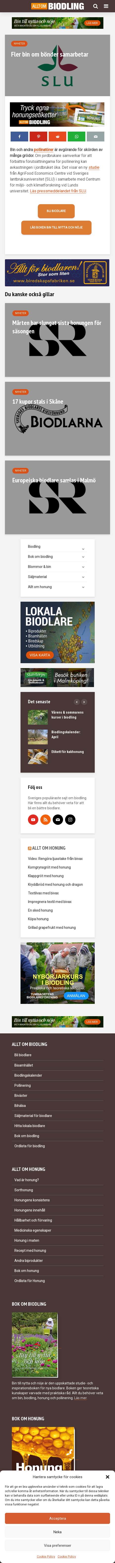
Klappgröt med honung (46, 876)
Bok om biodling (40, 557)
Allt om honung (40, 587)
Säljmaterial (37, 577)
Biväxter (20, 1096)
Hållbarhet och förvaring (33, 1220)
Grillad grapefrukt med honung (52, 928)
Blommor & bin (39, 567)
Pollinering (22, 1086)
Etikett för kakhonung (67, 752)
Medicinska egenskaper (32, 1230)
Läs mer (80, 1398)
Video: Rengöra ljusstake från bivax (55, 859)
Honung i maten (26, 1240)
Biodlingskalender (28, 1075)
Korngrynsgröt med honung (49, 867)
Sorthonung (23, 1190)
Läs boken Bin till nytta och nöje (56, 227)
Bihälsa (20, 1106)
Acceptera (57, 1518)
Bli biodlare (56, 211)
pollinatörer (43, 149)
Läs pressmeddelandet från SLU (58, 191)
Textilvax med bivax (43, 893)
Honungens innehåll (29, 1210)
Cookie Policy (46, 1556)
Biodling (34, 547)
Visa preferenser (57, 1545)
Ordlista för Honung (29, 1281)
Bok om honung (26, 1271)
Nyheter (19, 43)
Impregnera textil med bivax (49, 902)
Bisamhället (23, 1065)
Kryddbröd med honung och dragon (55, 885)
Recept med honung (30, 1251)
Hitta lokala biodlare (29, 1126)
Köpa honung (38, 919)
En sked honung (40, 910)
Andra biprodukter (28, 1261)
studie (94, 167)
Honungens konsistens (32, 1200)
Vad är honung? (26, 1180)
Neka (57, 1532)
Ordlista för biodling (29, 1146)
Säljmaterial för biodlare (33, 1116)
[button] (107, 1476)
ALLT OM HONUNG (49, 848)
